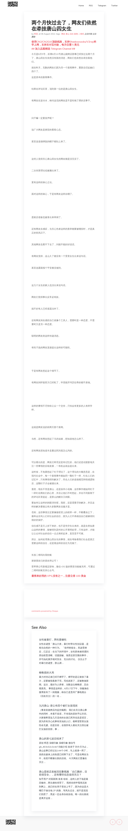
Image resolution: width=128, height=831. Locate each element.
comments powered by (45, 611)
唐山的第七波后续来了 (51, 738)
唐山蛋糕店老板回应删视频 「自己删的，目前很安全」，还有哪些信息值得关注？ (63, 773)
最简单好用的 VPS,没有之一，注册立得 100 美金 (59, 575)
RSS (91, 5)
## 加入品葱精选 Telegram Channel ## (53, 48)
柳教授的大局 (46, 672)
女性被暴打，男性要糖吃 (52, 639)
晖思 (36, 34)
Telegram (102, 5)
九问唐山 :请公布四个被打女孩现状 (58, 705)
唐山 (67, 34)
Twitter (114, 5)
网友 (63, 34)
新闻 (76, 34)
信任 (72, 34)
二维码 (81, 34)
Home (81, 5)
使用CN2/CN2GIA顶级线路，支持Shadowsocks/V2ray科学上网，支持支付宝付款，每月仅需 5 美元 (64, 43)
